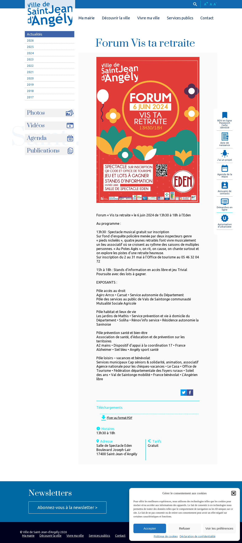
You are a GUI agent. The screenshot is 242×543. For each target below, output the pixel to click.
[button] (233, 493)
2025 (30, 46)
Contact (207, 18)
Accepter (150, 528)
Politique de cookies (166, 536)
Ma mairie (86, 18)
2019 (30, 84)
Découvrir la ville (116, 18)
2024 (30, 53)
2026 (30, 40)
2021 (30, 72)
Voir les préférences (219, 528)
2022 (30, 65)
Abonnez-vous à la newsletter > (67, 507)
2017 (30, 97)
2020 (30, 78)
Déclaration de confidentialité (197, 536)
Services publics (180, 18)
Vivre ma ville (148, 18)
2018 (30, 90)
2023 (30, 59)
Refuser (184, 528)
